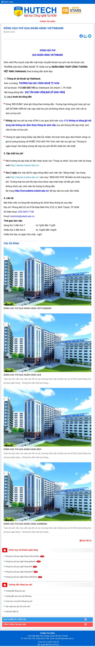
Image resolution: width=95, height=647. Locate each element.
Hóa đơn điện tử (12, 613)
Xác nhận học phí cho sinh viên (18, 607)
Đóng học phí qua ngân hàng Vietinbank (24, 578)
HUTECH (55, 645)
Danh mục (7, 2)
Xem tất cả (85, 540)
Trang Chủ (42, 642)
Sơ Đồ (49, 642)
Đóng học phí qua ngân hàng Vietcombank (25, 557)
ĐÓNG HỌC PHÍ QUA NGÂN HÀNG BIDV (23, 449)
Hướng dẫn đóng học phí (15, 592)
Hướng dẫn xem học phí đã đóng (18, 597)
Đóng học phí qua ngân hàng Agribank (23, 562)
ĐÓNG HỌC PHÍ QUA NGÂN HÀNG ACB (22, 375)
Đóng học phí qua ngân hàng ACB (21, 568)
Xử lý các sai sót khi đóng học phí (19, 602)
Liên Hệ (56, 642)
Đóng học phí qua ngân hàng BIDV (22, 573)
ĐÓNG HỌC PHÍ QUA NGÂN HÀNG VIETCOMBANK (27, 308)
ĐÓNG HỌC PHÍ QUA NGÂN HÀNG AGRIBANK (25, 524)
